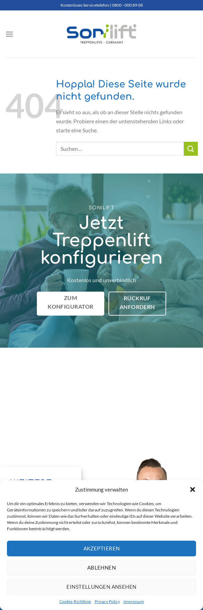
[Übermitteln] (191, 148)
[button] (192, 489)
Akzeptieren (101, 548)
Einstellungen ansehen (101, 587)
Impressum (133, 601)
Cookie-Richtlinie (75, 601)
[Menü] (9, 34)
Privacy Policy (107, 601)
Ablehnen (101, 567)
